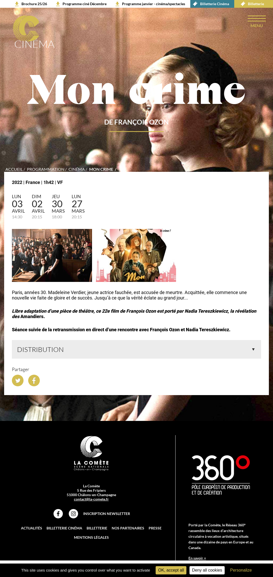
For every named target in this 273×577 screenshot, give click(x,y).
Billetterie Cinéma (209, 4)
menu (257, 25)
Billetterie (251, 4)
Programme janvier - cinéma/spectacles (153, 4)
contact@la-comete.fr (91, 499)
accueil (14, 169)
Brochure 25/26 (34, 4)
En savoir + (197, 558)
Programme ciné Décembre (85, 4)
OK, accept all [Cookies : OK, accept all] (171, 570)
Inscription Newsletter (106, 513)
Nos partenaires (128, 528)
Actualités (31, 528)
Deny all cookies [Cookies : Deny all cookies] (207, 570)
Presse (155, 528)
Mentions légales (91, 537)
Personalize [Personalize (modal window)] (241, 570)
